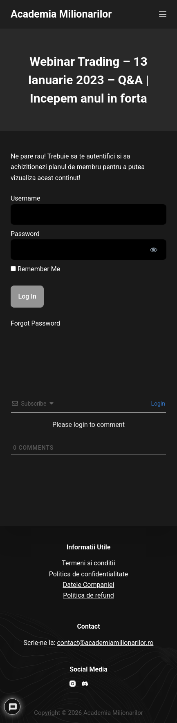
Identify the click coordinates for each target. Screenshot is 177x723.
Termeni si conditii (88, 563)
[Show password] (153, 249)
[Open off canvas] (162, 14)
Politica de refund (88, 595)
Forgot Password (35, 323)
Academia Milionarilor (61, 14)
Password (25, 234)
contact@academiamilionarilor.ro (105, 643)
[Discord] (85, 684)
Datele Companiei (88, 585)
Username (25, 198)
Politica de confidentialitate (88, 574)
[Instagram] (72, 684)
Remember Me (35, 269)
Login (157, 403)
